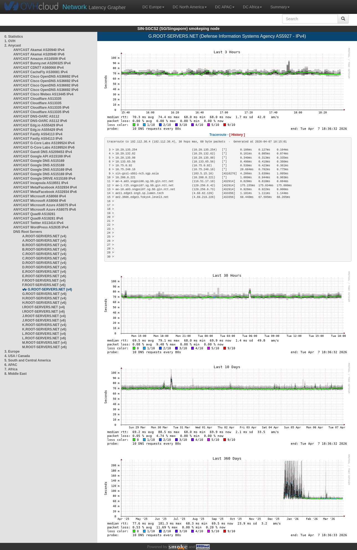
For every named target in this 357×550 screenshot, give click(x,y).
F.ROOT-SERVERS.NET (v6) (43, 285)
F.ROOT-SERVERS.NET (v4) (43, 280)
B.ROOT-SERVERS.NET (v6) (44, 249)
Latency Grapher (94, 7)
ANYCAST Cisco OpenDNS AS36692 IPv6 (45, 85)
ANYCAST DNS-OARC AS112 (36, 116)
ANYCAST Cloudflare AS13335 (37, 99)
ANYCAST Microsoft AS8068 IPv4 (39, 196)
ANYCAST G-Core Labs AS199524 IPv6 (44, 147)
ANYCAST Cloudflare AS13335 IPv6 (41, 108)
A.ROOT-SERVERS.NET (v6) (44, 241)
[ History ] (237, 135)
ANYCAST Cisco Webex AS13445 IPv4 (43, 94)
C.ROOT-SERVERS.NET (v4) (44, 254)
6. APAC (10, 365)
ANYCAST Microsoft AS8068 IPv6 (39, 201)
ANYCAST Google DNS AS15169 (38, 161)
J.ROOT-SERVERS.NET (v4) (44, 316)
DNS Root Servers (27, 232)
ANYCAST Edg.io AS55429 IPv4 (38, 125)
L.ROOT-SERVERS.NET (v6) (44, 338)
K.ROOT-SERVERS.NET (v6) (44, 329)
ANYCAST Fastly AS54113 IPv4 (37, 134)
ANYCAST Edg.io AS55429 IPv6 (38, 130)
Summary (280, 7)
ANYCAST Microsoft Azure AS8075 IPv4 (44, 205)
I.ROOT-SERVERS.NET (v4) (43, 307)
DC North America (190, 7)
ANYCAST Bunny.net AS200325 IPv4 (42, 63)
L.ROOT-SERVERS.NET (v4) (44, 334)
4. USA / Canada (17, 356)
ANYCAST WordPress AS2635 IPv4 (40, 227)
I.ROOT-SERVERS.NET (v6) (43, 312)
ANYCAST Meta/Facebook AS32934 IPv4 (45, 187)
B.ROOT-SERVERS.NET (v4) (44, 245)
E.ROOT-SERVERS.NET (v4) (44, 272)
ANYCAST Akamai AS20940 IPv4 (39, 50)
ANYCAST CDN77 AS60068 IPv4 (38, 68)
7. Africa (10, 369)
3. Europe (12, 351)
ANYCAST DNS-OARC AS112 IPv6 (40, 121)
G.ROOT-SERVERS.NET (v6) (44, 294)
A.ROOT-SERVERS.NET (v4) (44, 236)
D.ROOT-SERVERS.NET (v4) (44, 263)
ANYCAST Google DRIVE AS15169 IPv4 (44, 178)
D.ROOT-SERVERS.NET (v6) (44, 267)
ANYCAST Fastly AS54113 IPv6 (37, 139)
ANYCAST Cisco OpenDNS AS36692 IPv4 (45, 76)
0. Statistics (13, 37)
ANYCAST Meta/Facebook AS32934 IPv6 (45, 192)
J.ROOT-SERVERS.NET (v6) (44, 320)
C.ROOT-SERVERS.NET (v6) (44, 258)
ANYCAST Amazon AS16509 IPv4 (39, 59)
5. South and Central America (27, 360)
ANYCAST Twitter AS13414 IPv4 (38, 223)
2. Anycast (12, 45)
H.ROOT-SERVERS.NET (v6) (44, 303)
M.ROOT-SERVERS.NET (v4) (44, 343)
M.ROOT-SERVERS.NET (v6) (44, 347)
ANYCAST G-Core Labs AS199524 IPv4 (44, 143)
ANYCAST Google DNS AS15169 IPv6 (42, 170)
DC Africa (252, 7)
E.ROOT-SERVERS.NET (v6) (44, 276)
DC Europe (153, 7)
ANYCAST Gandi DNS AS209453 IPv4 (42, 152)
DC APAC (224, 7)
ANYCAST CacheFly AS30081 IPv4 (40, 72)
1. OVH (9, 41)
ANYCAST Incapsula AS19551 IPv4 (40, 183)
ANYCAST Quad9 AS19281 (34, 214)
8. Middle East (15, 374)
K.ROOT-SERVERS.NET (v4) (44, 325)
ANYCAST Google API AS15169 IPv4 (42, 156)
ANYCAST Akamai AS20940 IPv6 (39, 54)
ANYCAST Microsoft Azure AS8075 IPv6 (44, 210)
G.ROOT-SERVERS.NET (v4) (50, 289)
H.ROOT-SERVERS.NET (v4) (44, 298)
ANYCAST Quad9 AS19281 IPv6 (38, 218)
